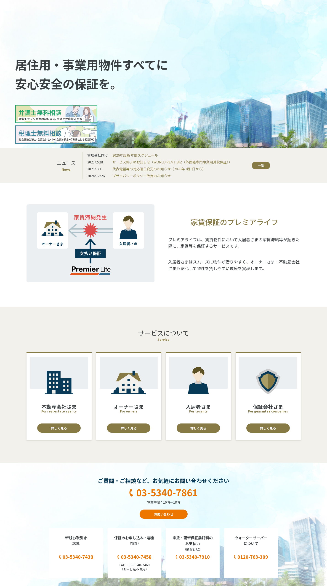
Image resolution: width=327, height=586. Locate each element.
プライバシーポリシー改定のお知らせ (141, 175)
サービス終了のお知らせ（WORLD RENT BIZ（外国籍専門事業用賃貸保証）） (172, 162)
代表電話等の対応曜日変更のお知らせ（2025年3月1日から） (159, 168)
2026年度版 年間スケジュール (135, 155)
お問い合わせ (163, 514)
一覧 (261, 165)
